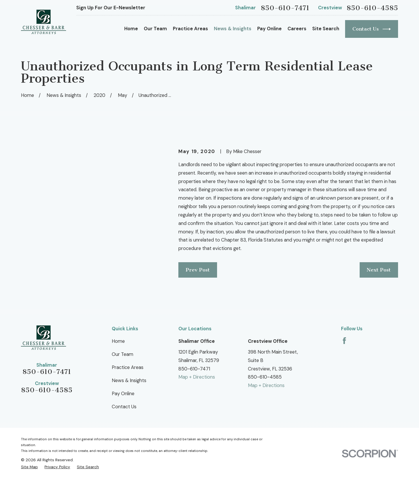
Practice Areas (127, 367)
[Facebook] (344, 340)
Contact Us (371, 29)
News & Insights (129, 380)
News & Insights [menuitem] (232, 29)
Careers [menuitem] (296, 29)
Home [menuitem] (131, 29)
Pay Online (123, 394)
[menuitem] (29, 466)
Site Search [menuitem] (325, 29)
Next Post (379, 270)
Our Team (122, 354)
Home (118, 341)
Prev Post (198, 270)
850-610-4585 (372, 8)
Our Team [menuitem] (155, 29)
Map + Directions (196, 377)
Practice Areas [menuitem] (190, 29)
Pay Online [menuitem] (269, 29)
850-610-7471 (285, 8)
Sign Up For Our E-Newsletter (110, 8)
